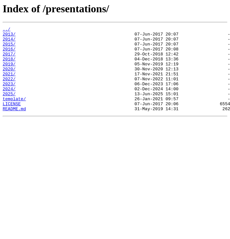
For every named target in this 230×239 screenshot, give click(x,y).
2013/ (9, 36)
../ (6, 30)
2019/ (9, 72)
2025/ (9, 108)
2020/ (9, 78)
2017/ (9, 60)
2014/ (9, 42)
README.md (14, 125)
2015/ (9, 48)
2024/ (9, 102)
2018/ (9, 66)
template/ (14, 114)
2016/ (9, 54)
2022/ (9, 90)
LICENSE (12, 119)
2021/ (9, 84)
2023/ (9, 96)
